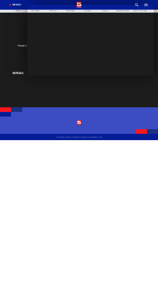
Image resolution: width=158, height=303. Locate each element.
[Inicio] (18, 11)
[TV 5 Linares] (79, 137)
